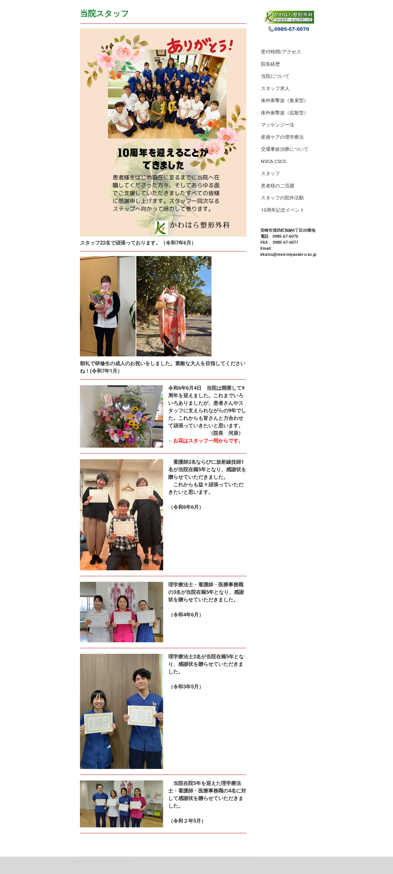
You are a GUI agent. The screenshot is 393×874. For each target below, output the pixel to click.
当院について (275, 76)
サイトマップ (124, 862)
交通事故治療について (285, 149)
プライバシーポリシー (96, 862)
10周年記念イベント (283, 210)
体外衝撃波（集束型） (285, 100)
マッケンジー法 (277, 125)
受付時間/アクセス (281, 52)
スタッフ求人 (277, 88)
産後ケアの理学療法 (282, 137)
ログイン (248, 866)
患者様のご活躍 (277, 186)
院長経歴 (270, 64)
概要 (74, 862)
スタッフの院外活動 (282, 198)
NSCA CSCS (273, 161)
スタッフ (270, 173)
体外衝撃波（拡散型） (285, 113)
